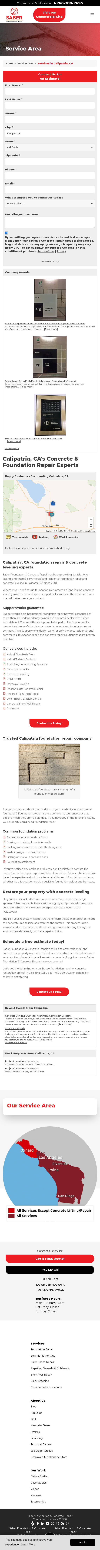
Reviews (36, 1495)
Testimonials (38, 1501)
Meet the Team (40, 1425)
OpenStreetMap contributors (83, 531)
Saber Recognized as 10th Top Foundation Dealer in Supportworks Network (45, 323)
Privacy (61, 251)
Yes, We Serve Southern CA (34, 3)
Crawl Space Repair (42, 1362)
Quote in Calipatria (15, 1028)
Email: (10, 183)
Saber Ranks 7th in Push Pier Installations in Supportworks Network (40, 381)
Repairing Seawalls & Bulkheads (50, 1368)
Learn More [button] (28, 1544)
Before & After (39, 1476)
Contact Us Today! (49, 723)
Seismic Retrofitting (43, 1355)
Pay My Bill (50, 1270)
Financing (37, 1438)
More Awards (12, 448)
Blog (33, 1406)
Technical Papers (41, 1444)
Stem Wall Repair (41, 1374)
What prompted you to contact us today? (34, 197)
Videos (35, 1489)
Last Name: (13, 99)
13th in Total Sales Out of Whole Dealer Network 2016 (33, 438)
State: (10, 141)
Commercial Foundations (46, 1387)
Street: (10, 113)
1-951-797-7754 (50, 1290)
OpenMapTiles (61, 531)
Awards (35, 1431)
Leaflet (49, 531)
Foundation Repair (42, 1349)
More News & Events (16, 1042)
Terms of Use (46, 251)
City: (9, 127)
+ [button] (91, 519)
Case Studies (38, 1482)
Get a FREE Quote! (50, 1258)
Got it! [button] (82, 1542)
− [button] (91, 525)
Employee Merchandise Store (49, 1457)
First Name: (14, 85)
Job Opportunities (42, 1450)
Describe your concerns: (22, 214)
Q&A (33, 1419)
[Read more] (51, 329)
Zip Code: (12, 155)
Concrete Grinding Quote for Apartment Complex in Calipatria (38, 1016)
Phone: (10, 169)
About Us (36, 1412)
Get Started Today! (50, 261)
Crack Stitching (40, 1381)
